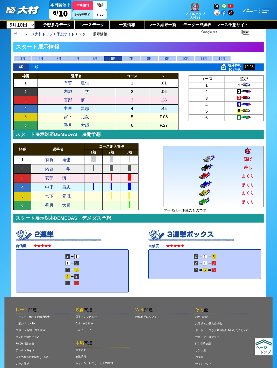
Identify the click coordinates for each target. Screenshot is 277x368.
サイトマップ (203, 363)
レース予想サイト (232, 25)
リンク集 (200, 350)
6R (113, 59)
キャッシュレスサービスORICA (94, 363)
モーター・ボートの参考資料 (33, 316)
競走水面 (81, 349)
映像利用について (146, 316)
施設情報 (81, 356)
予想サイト (66, 34)
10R (185, 59)
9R (167, 59)
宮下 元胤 (76, 116)
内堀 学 (76, 91)
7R (131, 59)
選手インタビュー (86, 316)
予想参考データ (57, 25)
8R (149, 59)
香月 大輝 (76, 125)
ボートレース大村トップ (33, 34)
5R (95, 59)
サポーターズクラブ (207, 337)
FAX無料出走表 (25, 343)
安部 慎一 (76, 100)
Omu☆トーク (84, 330)
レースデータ (92, 25)
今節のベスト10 (25, 323)
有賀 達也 (76, 83)
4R (77, 59)
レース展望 (22, 363)
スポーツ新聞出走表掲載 (30, 330)
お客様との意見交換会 (208, 323)
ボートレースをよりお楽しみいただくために (222, 330)
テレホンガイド (25, 350)
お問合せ (200, 357)
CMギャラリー (84, 323)
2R (40, 59)
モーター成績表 (197, 25)
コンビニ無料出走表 (28, 337)
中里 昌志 (76, 108)
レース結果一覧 (162, 25)
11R (203, 59)
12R (221, 59)
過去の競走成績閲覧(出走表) (33, 357)
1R (22, 59)
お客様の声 (202, 316)
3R (59, 59)
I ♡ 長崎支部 (203, 343)
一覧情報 (127, 25)
